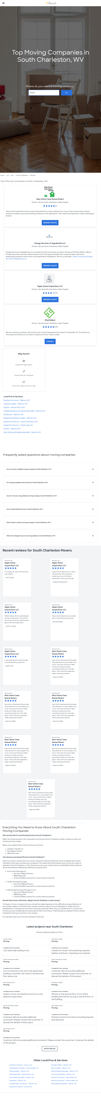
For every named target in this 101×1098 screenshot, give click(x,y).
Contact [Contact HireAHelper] (50, 341)
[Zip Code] (44, 92)
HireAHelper (50, 320)
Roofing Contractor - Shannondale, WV (64, 1080)
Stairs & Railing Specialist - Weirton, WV (64, 1071)
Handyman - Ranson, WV (17, 1080)
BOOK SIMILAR (49, 1049)
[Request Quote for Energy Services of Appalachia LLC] (50, 265)
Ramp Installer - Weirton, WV (61, 1068)
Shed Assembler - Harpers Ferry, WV (21, 1074)
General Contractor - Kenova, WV (20, 1065)
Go (66, 92)
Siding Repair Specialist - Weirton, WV (64, 1084)
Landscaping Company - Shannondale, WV (24, 1068)
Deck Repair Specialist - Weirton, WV (21, 1077)
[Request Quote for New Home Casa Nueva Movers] (50, 222)
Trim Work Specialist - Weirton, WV (63, 1074)
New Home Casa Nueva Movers (50, 199)
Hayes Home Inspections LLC (50, 286)
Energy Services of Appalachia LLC (50, 243)
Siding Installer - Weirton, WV (19, 1071)
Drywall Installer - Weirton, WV (61, 1065)
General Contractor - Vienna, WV (20, 1087)
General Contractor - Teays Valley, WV (64, 1077)
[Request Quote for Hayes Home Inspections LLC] (50, 299)
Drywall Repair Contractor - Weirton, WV (23, 1084)
